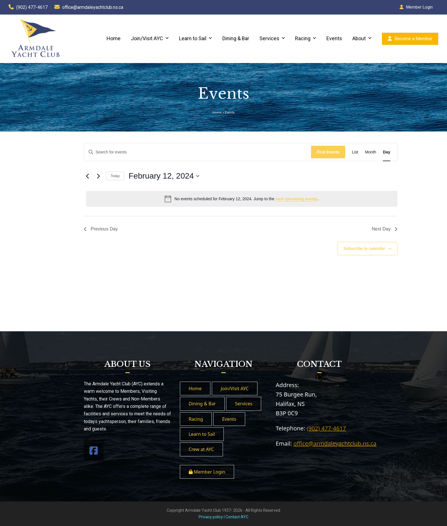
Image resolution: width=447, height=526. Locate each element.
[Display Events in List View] (355, 152)
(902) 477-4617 (32, 7)
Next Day (384, 228)
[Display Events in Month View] (370, 152)
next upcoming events (296, 199)
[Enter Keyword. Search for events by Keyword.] (197, 152)
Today (115, 176)
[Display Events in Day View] (386, 152)
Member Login (419, 7)
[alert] (241, 199)
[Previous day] (87, 176)
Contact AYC (236, 517)
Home (217, 112)
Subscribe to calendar (364, 248)
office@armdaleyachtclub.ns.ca (92, 7)
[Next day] (98, 176)
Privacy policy (211, 517)
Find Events (328, 152)
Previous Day (101, 228)
